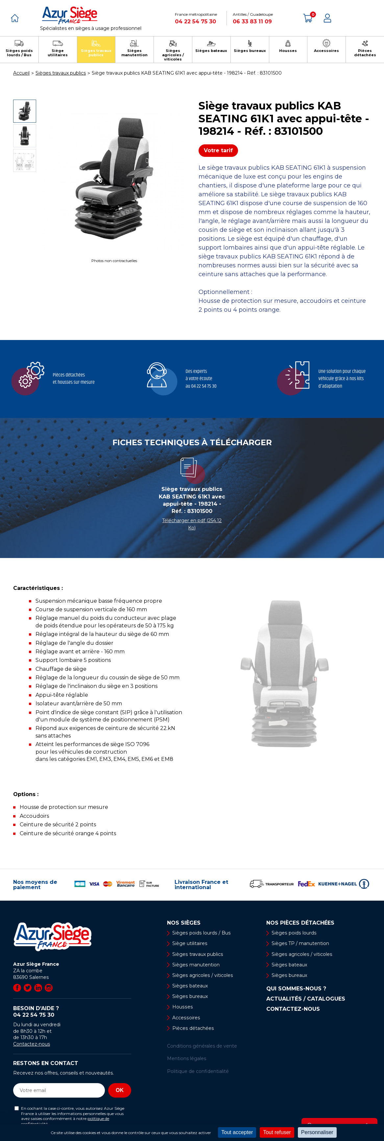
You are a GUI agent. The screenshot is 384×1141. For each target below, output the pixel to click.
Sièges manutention (195, 965)
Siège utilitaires (189, 944)
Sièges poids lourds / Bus (200, 933)
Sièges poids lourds (294, 933)
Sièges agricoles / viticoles (202, 975)
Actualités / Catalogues (305, 999)
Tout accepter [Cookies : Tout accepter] (237, 1132)
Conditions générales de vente (202, 1046)
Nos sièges (184, 923)
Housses (182, 1007)
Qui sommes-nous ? (296, 988)
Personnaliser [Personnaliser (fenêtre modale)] (317, 1132)
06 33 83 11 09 (252, 21)
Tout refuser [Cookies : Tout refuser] (277, 1132)
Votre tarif (218, 150)
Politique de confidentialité (198, 1071)
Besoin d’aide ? (72, 1011)
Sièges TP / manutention (300, 944)
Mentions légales (186, 1059)
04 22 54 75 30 (195, 21)
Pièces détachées (192, 1028)
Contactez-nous (31, 1044)
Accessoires (185, 1018)
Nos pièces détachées (300, 923)
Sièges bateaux (189, 986)
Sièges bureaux (189, 996)
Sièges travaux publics (197, 954)
